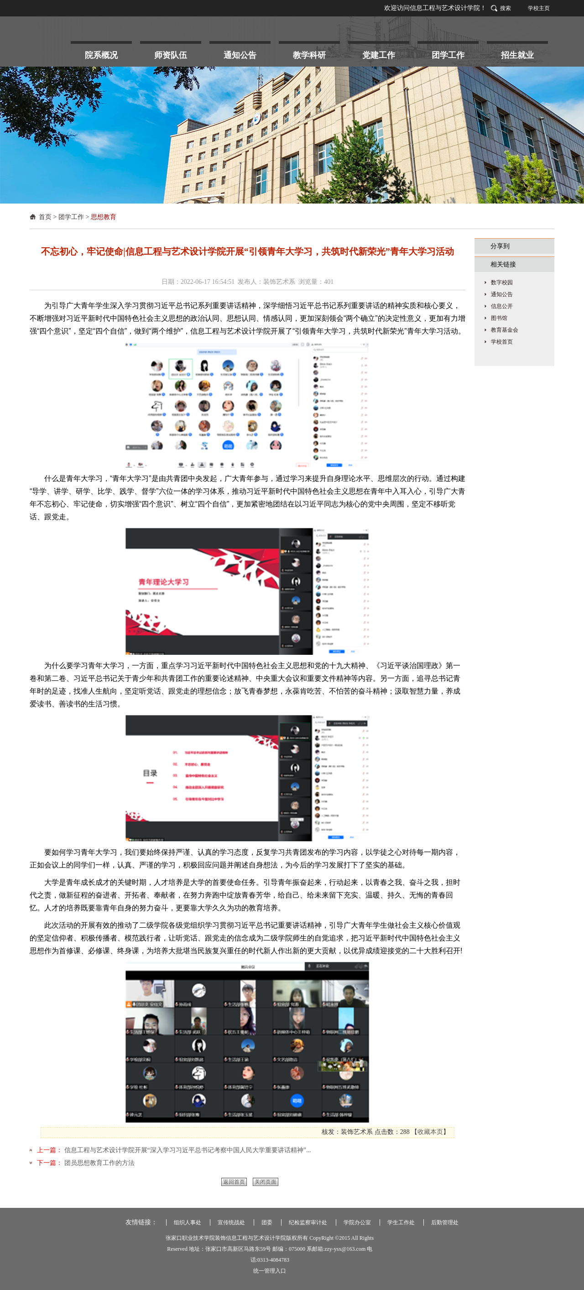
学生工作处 (401, 1222)
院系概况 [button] (101, 55)
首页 (45, 217)
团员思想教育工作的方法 (99, 1162)
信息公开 (502, 306)
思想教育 (103, 217)
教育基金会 (504, 330)
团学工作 (71, 217)
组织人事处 (187, 1222)
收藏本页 (430, 1131)
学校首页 (502, 342)
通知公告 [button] (240, 55)
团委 (266, 1222)
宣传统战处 (231, 1222)
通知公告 (502, 294)
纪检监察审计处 (308, 1222)
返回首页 (234, 1182)
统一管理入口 (269, 1271)
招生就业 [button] (517, 55)
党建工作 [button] (378, 55)
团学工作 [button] (448, 55)
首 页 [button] (48, 52)
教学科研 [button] (309, 55)
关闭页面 (265, 1182)
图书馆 (499, 318)
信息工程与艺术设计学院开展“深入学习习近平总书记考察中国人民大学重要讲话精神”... (187, 1150)
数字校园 (502, 282)
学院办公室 (357, 1222)
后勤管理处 (445, 1222)
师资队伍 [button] (170, 55)
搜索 (505, 8)
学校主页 (539, 8)
